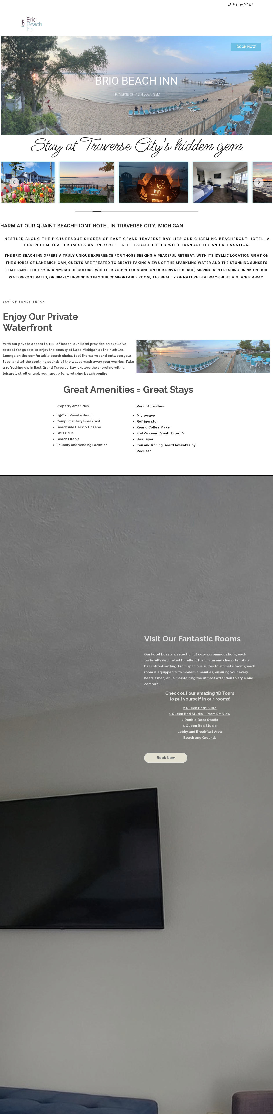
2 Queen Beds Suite (200, 708)
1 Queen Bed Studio (200, 726)
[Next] (259, 182)
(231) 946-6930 (240, 4)
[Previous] (14, 182)
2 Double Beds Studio (200, 720)
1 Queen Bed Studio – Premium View (199, 714)
